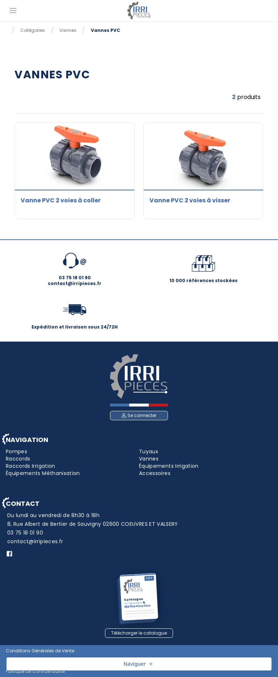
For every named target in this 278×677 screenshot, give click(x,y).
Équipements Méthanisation (43, 473)
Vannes (67, 30)
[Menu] (13, 10)
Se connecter (139, 415)
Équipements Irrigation (169, 466)
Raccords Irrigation (30, 466)
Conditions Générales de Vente (40, 651)
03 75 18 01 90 (25, 532)
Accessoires (154, 473)
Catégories (32, 30)
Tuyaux (148, 451)
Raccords (18, 458)
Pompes (16, 451)
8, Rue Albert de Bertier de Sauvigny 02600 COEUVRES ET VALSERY (92, 524)
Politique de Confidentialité (35, 671)
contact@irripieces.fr (35, 541)
